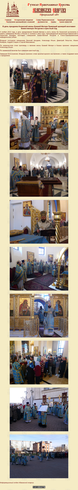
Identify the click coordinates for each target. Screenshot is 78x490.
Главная (8, 20)
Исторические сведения (23, 20)
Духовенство (43, 22)
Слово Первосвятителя (45, 20)
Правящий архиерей (65, 20)
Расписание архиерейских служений (20, 22)
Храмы (53, 22)
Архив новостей (65, 22)
